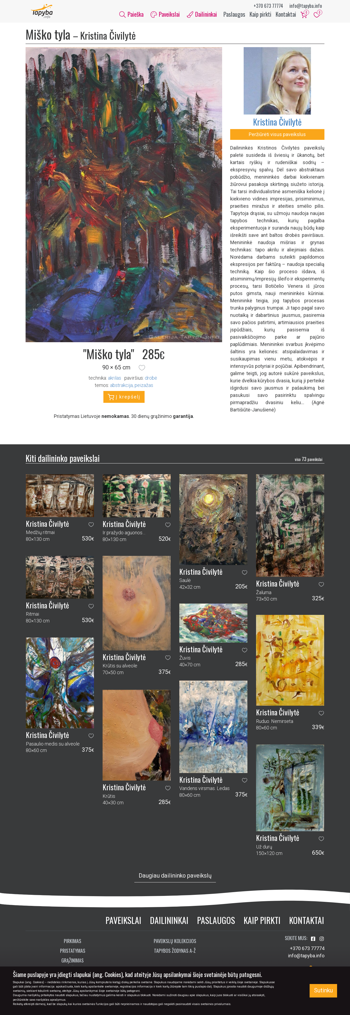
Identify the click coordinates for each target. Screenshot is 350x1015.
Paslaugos (234, 15)
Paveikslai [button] (165, 15)
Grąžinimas (72, 963)
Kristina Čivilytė (277, 125)
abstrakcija (121, 388)
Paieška (131, 15)
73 (308, 461)
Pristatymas (72, 953)
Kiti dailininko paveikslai (63, 461)
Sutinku (323, 990)
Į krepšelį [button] (124, 400)
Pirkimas (72, 944)
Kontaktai (286, 15)
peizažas (144, 388)
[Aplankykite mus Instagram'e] (321, 942)
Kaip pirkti (260, 15)
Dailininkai (169, 923)
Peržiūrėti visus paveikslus (277, 137)
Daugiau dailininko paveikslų (175, 878)
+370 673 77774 (268, 5)
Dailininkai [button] (202, 15)
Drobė (151, 381)
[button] (141, 370)
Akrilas (114, 381)
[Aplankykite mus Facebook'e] (313, 942)
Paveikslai (123, 923)
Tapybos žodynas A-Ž (175, 953)
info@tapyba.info (305, 5)
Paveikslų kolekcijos (175, 944)
